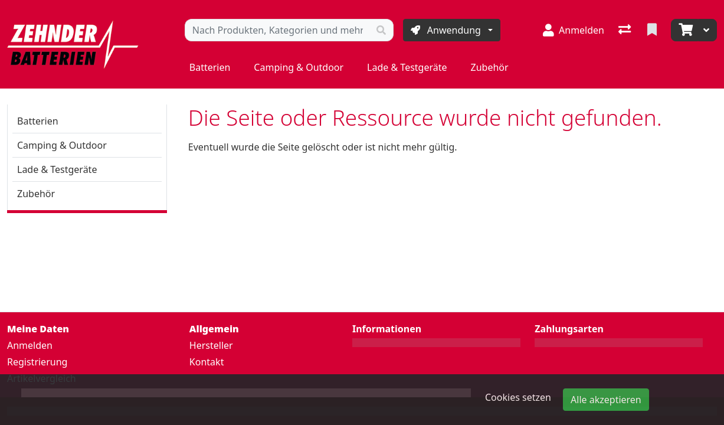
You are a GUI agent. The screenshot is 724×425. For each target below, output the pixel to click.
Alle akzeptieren (606, 399)
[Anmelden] (573, 30)
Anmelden (30, 345)
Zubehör (490, 67)
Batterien (210, 67)
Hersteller (211, 345)
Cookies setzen (518, 397)
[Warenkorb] (684, 30)
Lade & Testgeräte (407, 67)
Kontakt (206, 361)
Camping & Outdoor (298, 67)
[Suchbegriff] (277, 30)
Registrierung (37, 361)
